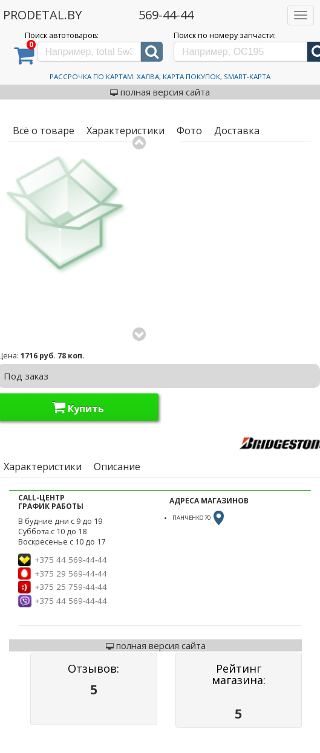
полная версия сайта (160, 92)
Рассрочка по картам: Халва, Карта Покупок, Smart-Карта (160, 76)
